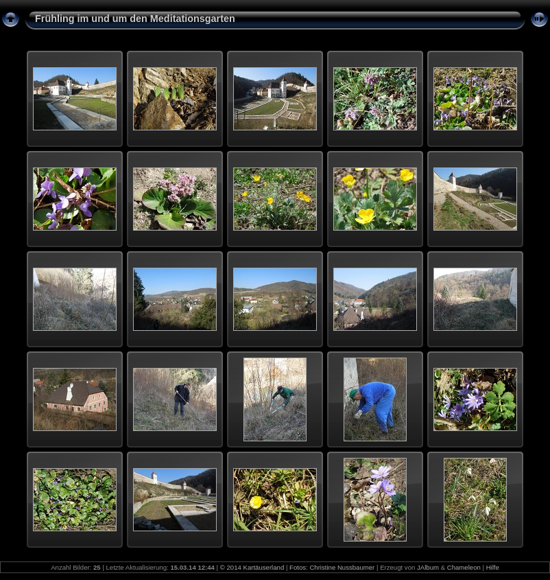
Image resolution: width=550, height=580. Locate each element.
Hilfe (492, 567)
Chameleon (464, 567)
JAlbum (428, 567)
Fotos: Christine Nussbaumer (331, 567)
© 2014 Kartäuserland (252, 567)
